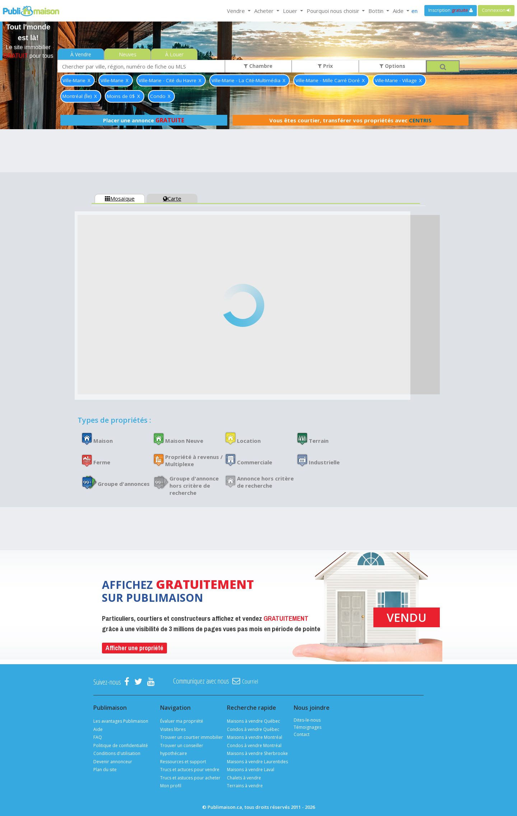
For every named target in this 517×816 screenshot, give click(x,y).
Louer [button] (291, 10)
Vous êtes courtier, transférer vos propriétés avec (350, 120)
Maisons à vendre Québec (253, 721)
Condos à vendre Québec (253, 729)
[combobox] (141, 66)
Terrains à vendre (245, 786)
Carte (172, 198)
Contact (301, 734)
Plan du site (105, 769)
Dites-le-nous (307, 720)
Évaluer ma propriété (181, 721)
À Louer (174, 54)
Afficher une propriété (134, 647)
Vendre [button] (236, 10)
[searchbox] (141, 66)
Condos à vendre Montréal (254, 745)
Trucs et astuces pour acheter (190, 778)
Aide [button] (399, 10)
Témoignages (307, 727)
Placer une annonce (143, 120)
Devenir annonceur (112, 762)
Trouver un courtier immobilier (191, 737)
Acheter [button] (264, 10)
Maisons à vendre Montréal (254, 737)
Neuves (127, 54)
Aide (98, 729)
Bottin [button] (376, 10)
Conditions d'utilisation (116, 753)
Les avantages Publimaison (120, 721)
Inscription (450, 10)
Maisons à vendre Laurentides (257, 762)
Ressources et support (183, 762)
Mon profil (170, 786)
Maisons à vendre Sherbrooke (257, 753)
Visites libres (173, 729)
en (414, 10)
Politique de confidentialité (120, 745)
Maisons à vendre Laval (250, 769)
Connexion (496, 10)
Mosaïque (120, 198)
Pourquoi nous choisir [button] (334, 10)
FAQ (97, 737)
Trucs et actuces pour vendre (189, 769)
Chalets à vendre (244, 778)
